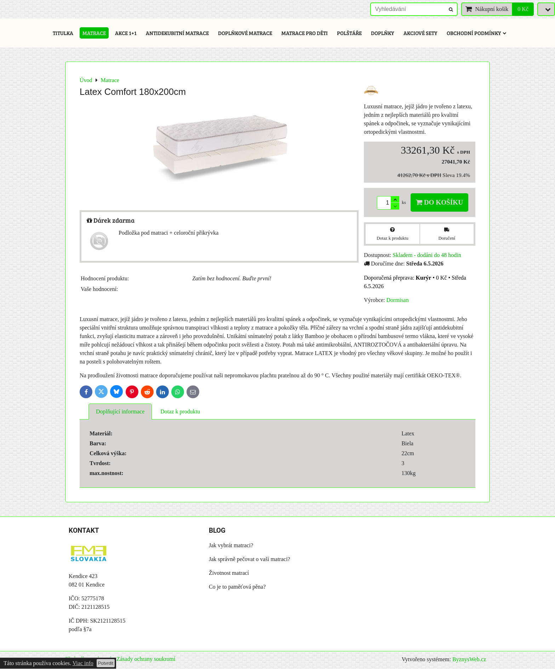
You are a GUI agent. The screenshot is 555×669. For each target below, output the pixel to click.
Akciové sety (420, 32)
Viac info (83, 663)
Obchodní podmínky (476, 32)
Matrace (94, 32)
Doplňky (382, 32)
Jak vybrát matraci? (231, 545)
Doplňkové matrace (245, 32)
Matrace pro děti (304, 32)
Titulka (63, 32)
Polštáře (349, 32)
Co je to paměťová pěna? (237, 587)
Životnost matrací (229, 573)
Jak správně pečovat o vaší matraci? (249, 559)
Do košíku (439, 202)
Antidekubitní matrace (177, 32)
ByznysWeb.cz (469, 659)
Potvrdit (105, 663)
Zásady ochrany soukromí (145, 659)
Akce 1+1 (126, 32)
